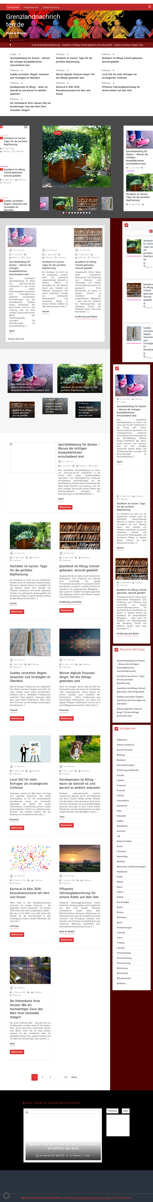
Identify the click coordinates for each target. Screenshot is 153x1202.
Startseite (13, 7)
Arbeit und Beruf (125, 744)
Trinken (121, 942)
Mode (120, 876)
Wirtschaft (122, 973)
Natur (120, 887)
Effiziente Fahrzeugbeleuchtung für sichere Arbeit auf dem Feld (78, 893)
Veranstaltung (124, 958)
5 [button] (75, 213)
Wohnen (121, 983)
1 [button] (63, 213)
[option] (69, 45)
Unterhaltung (124, 953)
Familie (120, 780)
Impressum (31, 7)
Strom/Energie (124, 927)
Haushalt (121, 815)
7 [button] (81, 213)
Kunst (120, 846)
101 (66, 1077)
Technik (121, 932)
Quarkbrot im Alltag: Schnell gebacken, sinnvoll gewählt (122, 45)
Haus (12, 1043)
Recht (120, 907)
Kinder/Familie (124, 841)
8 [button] (83, 213)
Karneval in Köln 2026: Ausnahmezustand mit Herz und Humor (73, 95)
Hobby (120, 821)
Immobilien (122, 826)
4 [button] (72, 213)
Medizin (121, 861)
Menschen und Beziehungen (131, 866)
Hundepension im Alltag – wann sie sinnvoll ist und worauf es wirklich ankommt (29, 95)
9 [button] (86, 213)
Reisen (120, 912)
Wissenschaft (124, 978)
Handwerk (122, 805)
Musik (120, 881)
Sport (55, 133)
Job (118, 836)
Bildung (121, 755)
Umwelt (121, 947)
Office (120, 892)
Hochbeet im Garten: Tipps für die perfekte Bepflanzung (69, 45)
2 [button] (66, 213)
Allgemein (122, 739)
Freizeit (14, 710)
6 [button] (78, 213)
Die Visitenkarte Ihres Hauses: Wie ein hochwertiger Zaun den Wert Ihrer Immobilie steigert (30, 111)
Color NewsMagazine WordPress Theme (91, 1197)
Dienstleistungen (126, 765)
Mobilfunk (122, 871)
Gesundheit (123, 800)
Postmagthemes (124, 1197)
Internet (121, 831)
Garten (13, 603)
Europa (120, 775)
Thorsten (57, 181)
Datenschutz (51, 7)
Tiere (61, 816)
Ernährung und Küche (70, 601)
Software (121, 917)
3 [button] (69, 213)
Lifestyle (14, 926)
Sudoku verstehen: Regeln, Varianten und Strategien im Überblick (30, 677)
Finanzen (64, 710)
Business (14, 819)
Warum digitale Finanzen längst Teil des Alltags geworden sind (77, 677)
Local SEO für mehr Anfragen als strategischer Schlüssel (29, 784)
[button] (6, 1195)
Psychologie (123, 902)
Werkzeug (122, 968)
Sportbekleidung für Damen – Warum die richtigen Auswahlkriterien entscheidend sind (30, 66)
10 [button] (89, 213)
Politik (120, 897)
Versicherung (124, 963)
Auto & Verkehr (67, 931)
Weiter (74, 1077)
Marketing (122, 856)
